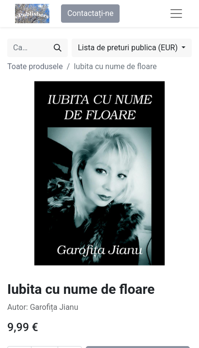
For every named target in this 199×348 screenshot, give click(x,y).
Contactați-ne (90, 13)
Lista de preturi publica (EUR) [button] (129, 47)
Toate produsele (35, 66)
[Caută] (57, 48)
